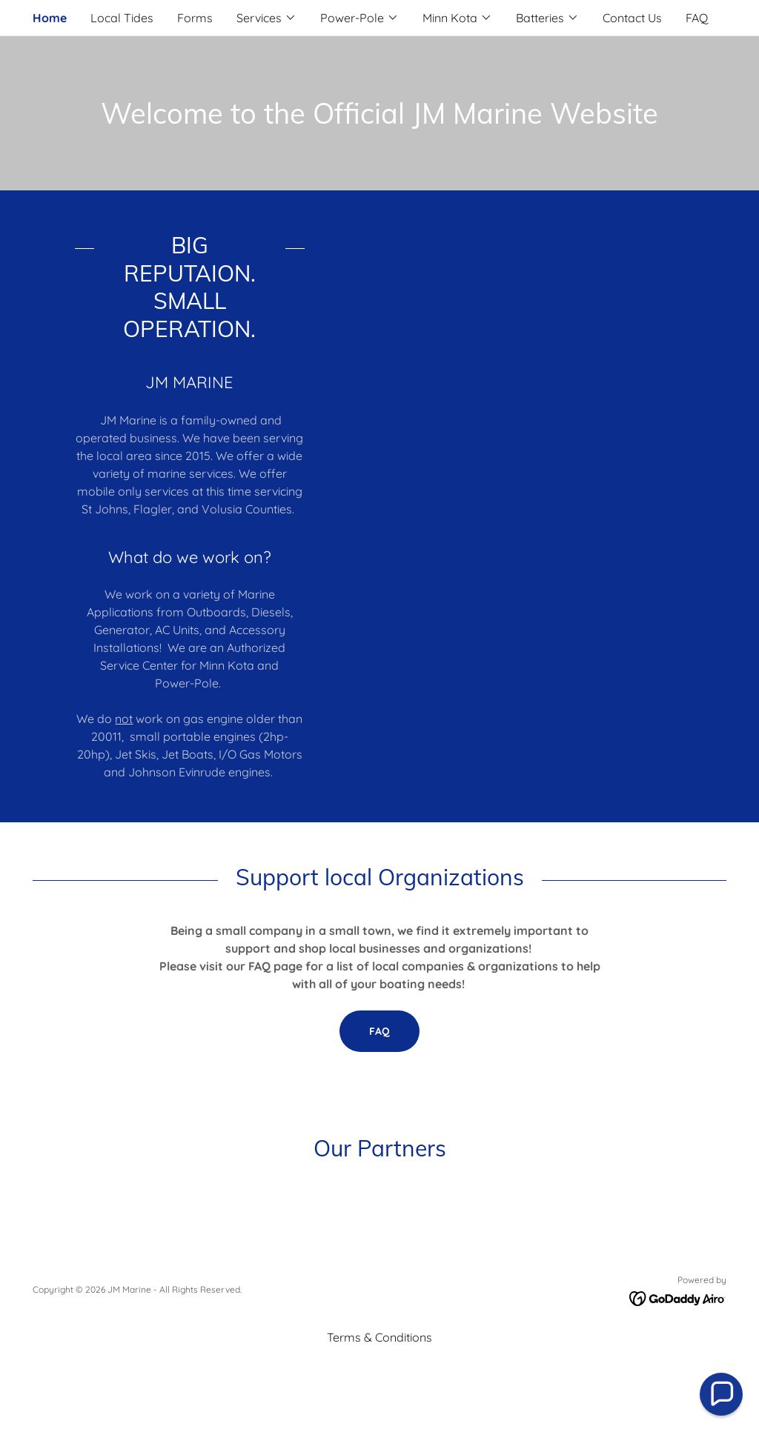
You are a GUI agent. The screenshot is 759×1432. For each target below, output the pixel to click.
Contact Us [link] (632, 17)
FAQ (379, 1031)
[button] (266, 18)
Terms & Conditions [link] (379, 1337)
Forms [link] (195, 17)
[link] (677, 1297)
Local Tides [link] (121, 17)
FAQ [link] (697, 17)
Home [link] (50, 17)
